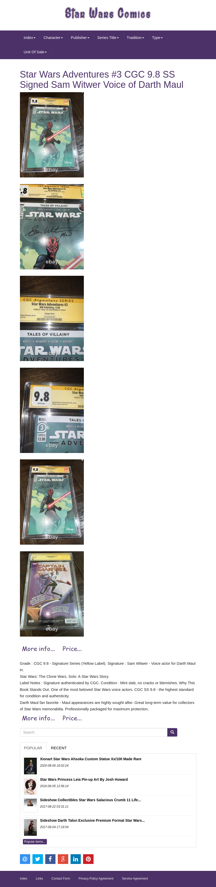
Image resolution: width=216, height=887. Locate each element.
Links (39, 878)
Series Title (108, 37)
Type (157, 37)
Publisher (80, 37)
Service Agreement (135, 878)
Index (30, 37)
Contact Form (61, 878)
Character (53, 37)
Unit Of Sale (35, 52)
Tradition (135, 37)
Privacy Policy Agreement (96, 878)
